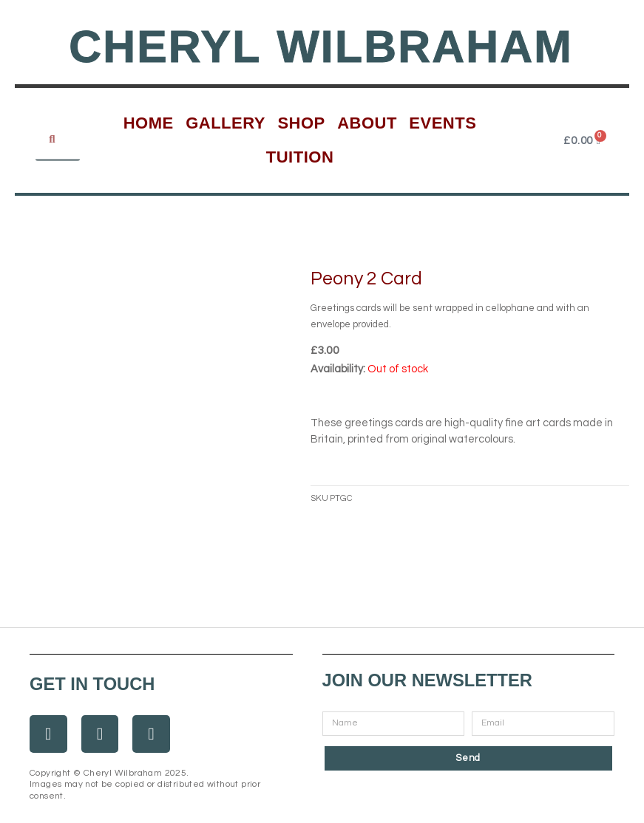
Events (442, 123)
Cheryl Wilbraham (321, 46)
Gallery (225, 123)
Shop (301, 123)
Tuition (300, 157)
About (367, 123)
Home (148, 123)
